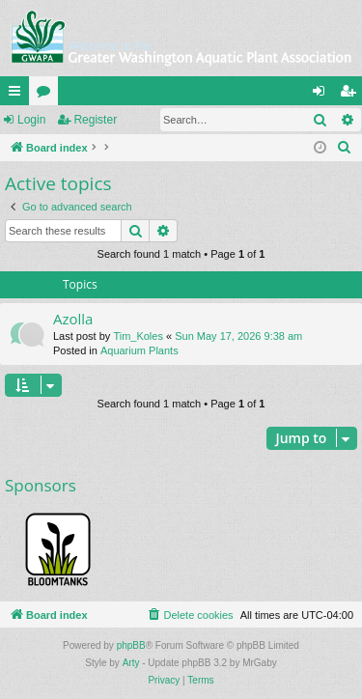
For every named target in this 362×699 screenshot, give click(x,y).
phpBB (131, 645)
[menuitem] (344, 147)
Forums (47, 94)
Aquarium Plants (139, 350)
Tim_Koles (138, 336)
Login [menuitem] (323, 94)
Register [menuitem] (352, 94)
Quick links (18, 94)
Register (95, 119)
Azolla (73, 318)
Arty (131, 662)
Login (31, 119)
